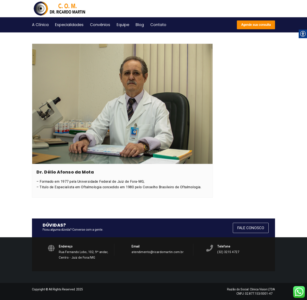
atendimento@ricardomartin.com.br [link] (158, 252)
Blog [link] (140, 24)
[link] (62, 8)
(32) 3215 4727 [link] (228, 252)
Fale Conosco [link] (250, 228)
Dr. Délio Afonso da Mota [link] (65, 180)
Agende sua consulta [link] (256, 25)
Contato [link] (158, 24)
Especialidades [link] (69, 24)
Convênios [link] (100, 24)
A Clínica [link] (40, 24)
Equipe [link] (123, 24)
